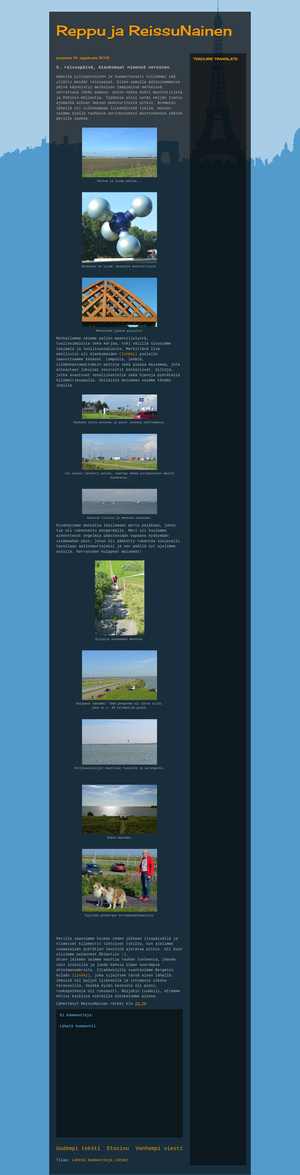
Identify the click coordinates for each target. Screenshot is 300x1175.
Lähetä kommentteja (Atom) (100, 1160)
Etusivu (118, 1149)
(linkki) (128, 354)
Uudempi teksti (78, 1149)
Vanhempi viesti (159, 1149)
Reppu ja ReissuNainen (144, 30)
